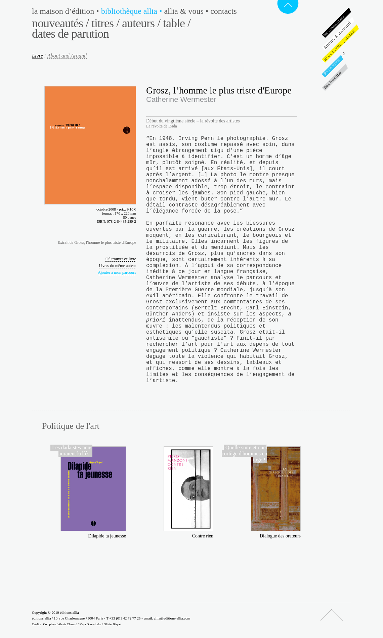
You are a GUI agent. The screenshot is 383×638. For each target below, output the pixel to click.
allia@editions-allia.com (172, 618)
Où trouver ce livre (120, 259)
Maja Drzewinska (90, 624)
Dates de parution (70, 33)
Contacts (223, 11)
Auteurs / (141, 23)
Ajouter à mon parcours (117, 272)
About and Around (67, 56)
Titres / (105, 23)
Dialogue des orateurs (280, 535)
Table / (176, 23)
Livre (37, 56)
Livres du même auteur (117, 265)
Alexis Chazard (67, 624)
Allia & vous (187, 11)
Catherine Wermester (181, 99)
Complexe (49, 624)
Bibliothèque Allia (132, 11)
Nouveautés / (60, 23)
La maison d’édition (66, 11)
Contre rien (202, 535)
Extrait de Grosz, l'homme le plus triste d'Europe (96, 242)
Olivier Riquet (113, 624)
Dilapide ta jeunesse (107, 535)
